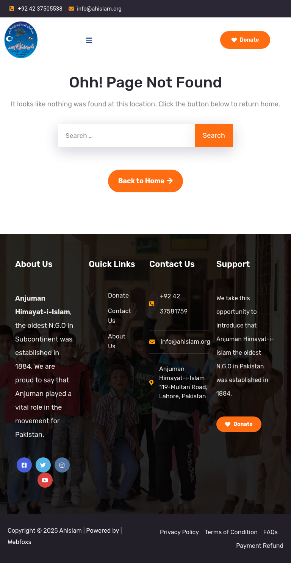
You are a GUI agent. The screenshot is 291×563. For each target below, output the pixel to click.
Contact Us (119, 315)
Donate (245, 40)
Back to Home (145, 181)
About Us (116, 341)
